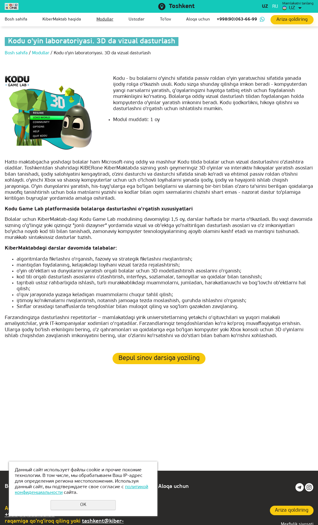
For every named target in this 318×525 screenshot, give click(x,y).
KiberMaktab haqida (61, 19)
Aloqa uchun (198, 19)
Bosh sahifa (16, 19)
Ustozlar (137, 19)
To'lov (165, 19)
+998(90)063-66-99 (237, 19)
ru (275, 6)
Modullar (104, 19)
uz (265, 6)
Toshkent (181, 6)
